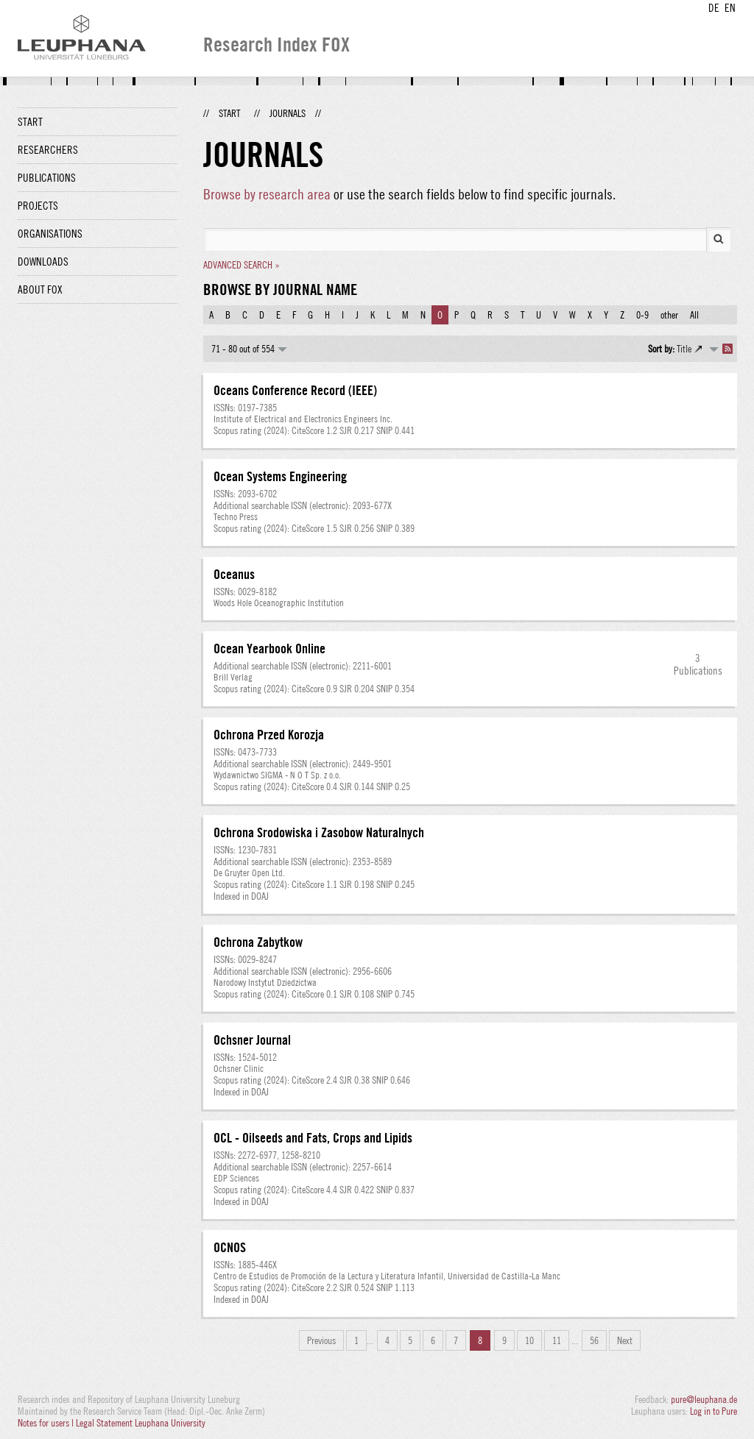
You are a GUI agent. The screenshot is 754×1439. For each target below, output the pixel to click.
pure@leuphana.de (704, 1399)
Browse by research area (267, 193)
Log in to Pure (713, 1411)
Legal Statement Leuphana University (140, 1423)
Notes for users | (47, 1423)
